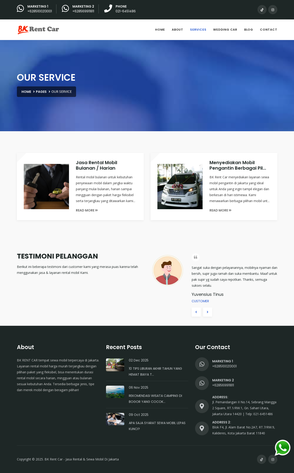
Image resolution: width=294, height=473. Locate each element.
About (177, 29)
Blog (248, 29)
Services (198, 29)
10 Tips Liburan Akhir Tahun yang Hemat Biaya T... (155, 371)
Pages (41, 91)
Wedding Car (225, 29)
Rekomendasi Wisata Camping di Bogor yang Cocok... (155, 398)
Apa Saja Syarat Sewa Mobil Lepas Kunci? (157, 426)
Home (160, 29)
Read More (87, 210)
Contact (268, 29)
